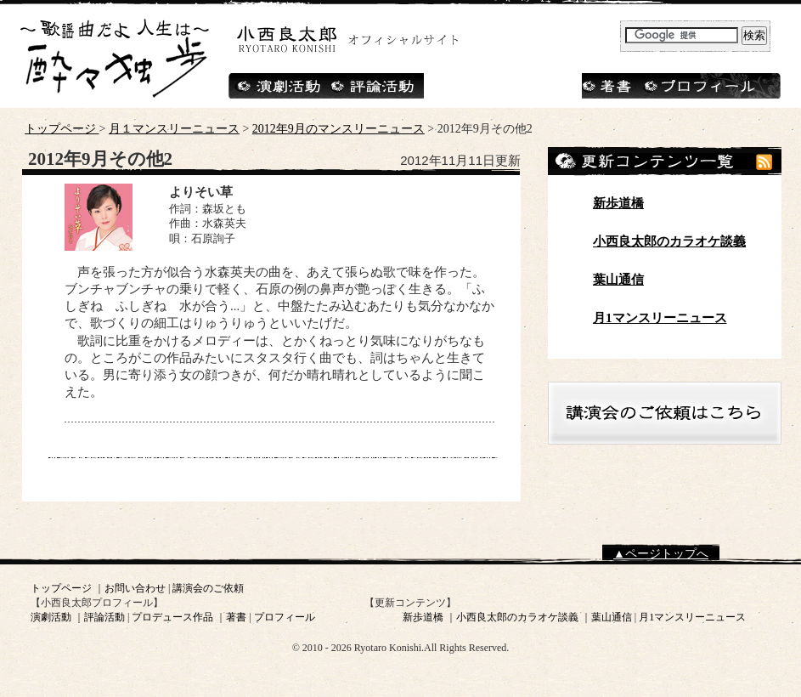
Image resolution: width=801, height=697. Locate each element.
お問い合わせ (135, 588)
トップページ (62, 128)
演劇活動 (51, 617)
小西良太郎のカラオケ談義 (669, 241)
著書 (236, 617)
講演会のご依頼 (208, 588)
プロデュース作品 (172, 617)
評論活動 (104, 617)
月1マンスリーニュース (660, 318)
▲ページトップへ (660, 553)
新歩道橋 (618, 203)
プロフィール (284, 617)
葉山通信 (618, 279)
